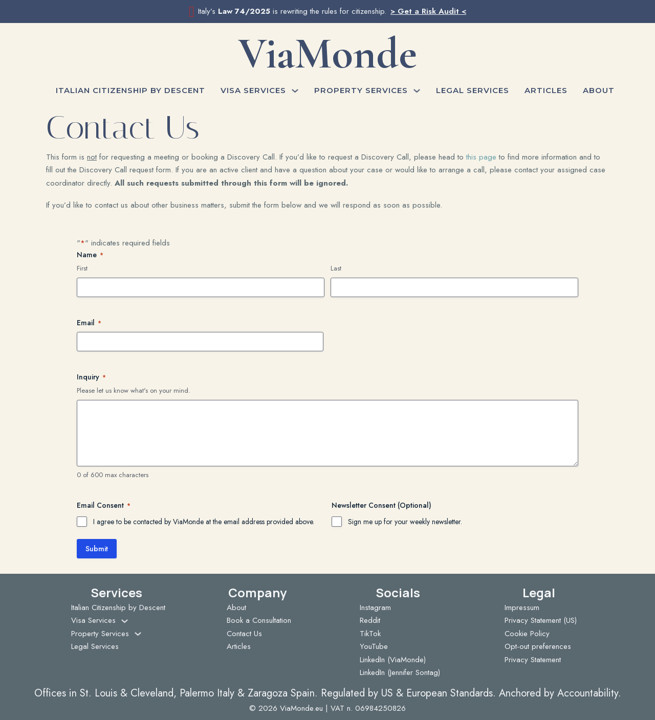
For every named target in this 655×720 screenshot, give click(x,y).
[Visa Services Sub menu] (295, 91)
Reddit (370, 620)
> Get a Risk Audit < (428, 11)
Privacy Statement (533, 659)
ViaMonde (327, 53)
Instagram (375, 607)
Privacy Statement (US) (541, 620)
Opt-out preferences (538, 646)
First (82, 268)
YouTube (374, 646)
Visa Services (253, 90)
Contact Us (244, 633)
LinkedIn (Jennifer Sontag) (400, 672)
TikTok (370, 633)
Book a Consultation (259, 620)
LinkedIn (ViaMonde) (393, 659)
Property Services (361, 90)
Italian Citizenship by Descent (130, 90)
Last (336, 268)
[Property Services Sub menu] (417, 91)
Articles (546, 90)
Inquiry (91, 377)
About (599, 90)
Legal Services (472, 90)
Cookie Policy (527, 633)
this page (481, 157)
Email (89, 323)
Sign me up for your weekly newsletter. (405, 521)
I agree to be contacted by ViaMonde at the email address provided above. (203, 521)
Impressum (522, 607)
